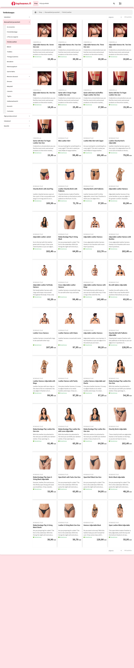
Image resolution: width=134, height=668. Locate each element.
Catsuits (9, 91)
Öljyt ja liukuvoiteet (10, 116)
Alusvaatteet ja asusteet (12, 22)
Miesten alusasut (12, 76)
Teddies (9, 52)
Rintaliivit (10, 62)
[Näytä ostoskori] (120, 3)
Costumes (10, 111)
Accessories (11, 27)
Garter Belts (11, 72)
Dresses (9, 81)
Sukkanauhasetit (12, 101)
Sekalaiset (7, 121)
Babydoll (10, 86)
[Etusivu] (35, 12)
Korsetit (9, 106)
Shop (36, 3)
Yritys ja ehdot (44, 3)
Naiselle (6, 126)
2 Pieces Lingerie (12, 37)
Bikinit (9, 47)
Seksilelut (7, 17)
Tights (9, 96)
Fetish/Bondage (12, 32)
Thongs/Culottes (12, 57)
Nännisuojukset (12, 67)
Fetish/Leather (12, 42)
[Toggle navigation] (114, 3)
